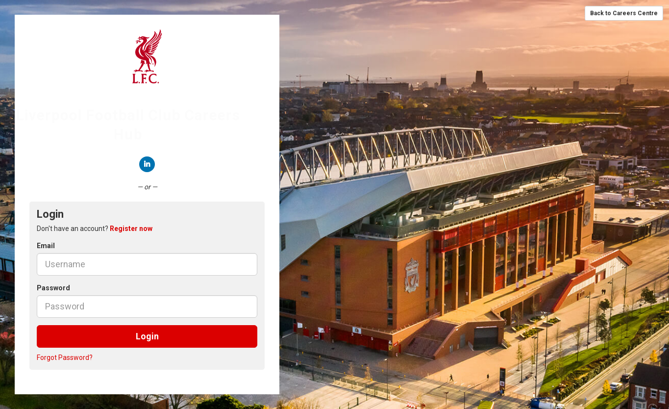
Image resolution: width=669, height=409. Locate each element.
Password (53, 288)
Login (147, 336)
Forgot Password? (65, 357)
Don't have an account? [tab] (94, 228)
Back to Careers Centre (624, 13)
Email (46, 246)
